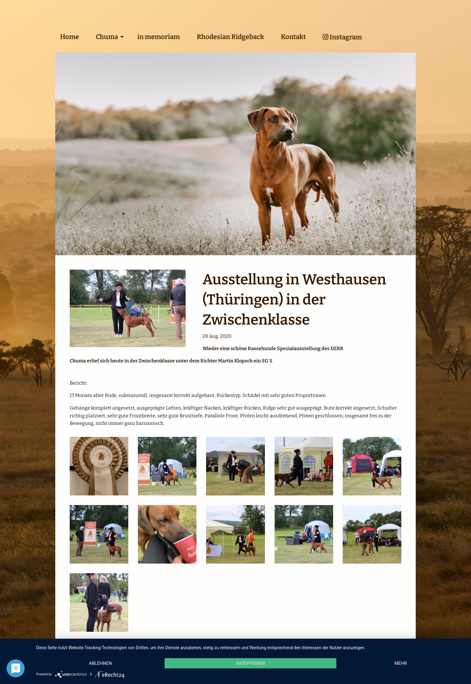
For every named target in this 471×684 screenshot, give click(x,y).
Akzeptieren (250, 663)
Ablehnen (100, 663)
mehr (400, 663)
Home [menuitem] (69, 37)
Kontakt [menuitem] (293, 37)
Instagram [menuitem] (342, 37)
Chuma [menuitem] (107, 37)
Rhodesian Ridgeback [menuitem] (230, 37)
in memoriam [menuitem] (158, 37)
